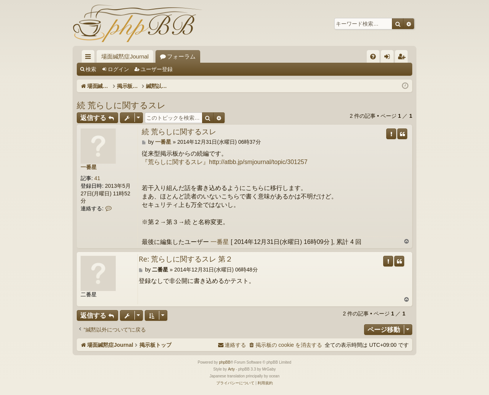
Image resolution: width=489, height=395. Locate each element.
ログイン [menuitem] (389, 58)
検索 (91, 69)
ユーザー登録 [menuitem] (403, 58)
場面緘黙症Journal (125, 56)
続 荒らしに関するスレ (121, 105)
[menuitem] (373, 56)
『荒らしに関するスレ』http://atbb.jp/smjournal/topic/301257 (225, 162)
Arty (231, 369)
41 (97, 178)
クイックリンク (89, 58)
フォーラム (181, 56)
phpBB (224, 362)
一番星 (89, 167)
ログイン (118, 69)
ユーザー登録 (157, 69)
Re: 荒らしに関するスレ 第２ (186, 259)
